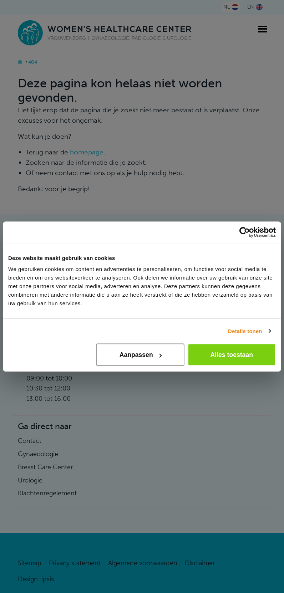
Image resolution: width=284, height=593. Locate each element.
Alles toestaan (232, 354)
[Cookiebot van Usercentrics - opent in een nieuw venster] (244, 232)
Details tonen (245, 331)
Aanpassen (141, 354)
